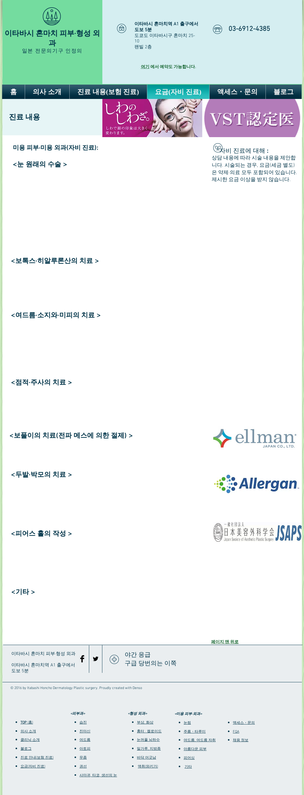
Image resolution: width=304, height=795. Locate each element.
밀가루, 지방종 (149, 749)
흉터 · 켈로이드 (149, 731)
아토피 (84, 749)
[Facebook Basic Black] (82, 658)
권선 (83, 766)
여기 (145, 67)
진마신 (84, 731)
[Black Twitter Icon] (95, 658)
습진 (83, 722)
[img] (152, 118)
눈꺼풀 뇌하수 (148, 740)
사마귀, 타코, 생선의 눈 (98, 775)
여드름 (84, 740)
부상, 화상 (145, 722)
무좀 (83, 758)
